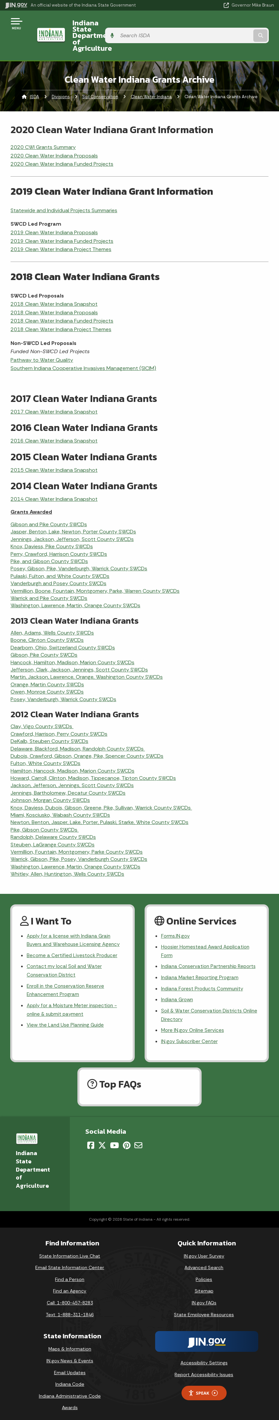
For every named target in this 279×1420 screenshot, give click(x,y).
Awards (70, 1403)
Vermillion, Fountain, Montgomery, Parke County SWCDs (77, 832)
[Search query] (234, 26)
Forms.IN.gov (176, 917)
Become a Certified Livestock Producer (73, 937)
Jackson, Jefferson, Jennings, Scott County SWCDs (72, 766)
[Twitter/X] (102, 1141)
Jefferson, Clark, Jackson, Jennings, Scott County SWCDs (79, 650)
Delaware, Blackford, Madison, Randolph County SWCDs (78, 729)
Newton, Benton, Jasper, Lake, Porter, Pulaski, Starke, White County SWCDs (99, 803)
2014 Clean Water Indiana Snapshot (54, 480)
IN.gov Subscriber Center (190, 1037)
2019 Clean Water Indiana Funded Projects (62, 221)
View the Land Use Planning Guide (67, 1011)
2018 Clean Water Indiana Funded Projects (62, 301)
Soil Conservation (100, 77)
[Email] (138, 1141)
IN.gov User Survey (204, 1251)
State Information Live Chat (69, 1251)
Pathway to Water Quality (42, 340)
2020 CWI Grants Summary (43, 128)
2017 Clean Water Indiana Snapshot (54, 392)
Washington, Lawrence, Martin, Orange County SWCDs (75, 586)
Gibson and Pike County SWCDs (49, 505)
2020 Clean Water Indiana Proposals (54, 136)
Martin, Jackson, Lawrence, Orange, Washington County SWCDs (87, 658)
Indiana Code (69, 1380)
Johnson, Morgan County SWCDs (50, 781)
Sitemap (204, 1287)
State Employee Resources (204, 1310)
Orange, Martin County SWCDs (47, 665)
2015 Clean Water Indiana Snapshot (54, 450)
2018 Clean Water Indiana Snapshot (54, 285)
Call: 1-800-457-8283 (70, 1298)
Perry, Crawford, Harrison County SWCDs (59, 534)
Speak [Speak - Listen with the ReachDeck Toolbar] (203, 1388)
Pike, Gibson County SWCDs (45, 810)
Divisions (61, 77)
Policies (204, 1275)
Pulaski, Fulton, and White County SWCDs (60, 557)
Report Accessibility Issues (204, 1370)
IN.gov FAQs (204, 1298)
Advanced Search (203, 1263)
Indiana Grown (178, 993)
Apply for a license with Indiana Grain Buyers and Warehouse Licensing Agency (76, 922)
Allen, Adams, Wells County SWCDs (52, 614)
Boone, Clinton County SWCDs (47, 621)
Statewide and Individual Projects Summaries (64, 191)
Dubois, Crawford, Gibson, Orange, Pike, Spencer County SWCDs (87, 736)
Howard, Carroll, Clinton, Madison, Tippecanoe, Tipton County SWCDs (93, 759)
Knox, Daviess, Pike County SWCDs (52, 527)
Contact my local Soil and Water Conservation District (65, 954)
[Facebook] (90, 1141)
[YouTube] (114, 1141)
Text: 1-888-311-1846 (70, 1310)
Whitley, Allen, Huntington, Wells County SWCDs (67, 855)
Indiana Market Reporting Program (201, 970)
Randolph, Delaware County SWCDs (53, 818)
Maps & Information (69, 1345)
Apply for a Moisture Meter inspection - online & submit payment (74, 995)
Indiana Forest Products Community (204, 981)
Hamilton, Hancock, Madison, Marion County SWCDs (72, 751)
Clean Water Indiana (151, 77)
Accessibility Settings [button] (204, 1358)
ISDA (34, 77)
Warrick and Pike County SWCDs (49, 579)
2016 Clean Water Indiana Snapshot (54, 421)
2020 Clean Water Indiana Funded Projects (62, 145)
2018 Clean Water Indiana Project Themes (61, 310)
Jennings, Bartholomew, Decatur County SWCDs (68, 773)
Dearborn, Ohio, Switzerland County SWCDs (63, 628)
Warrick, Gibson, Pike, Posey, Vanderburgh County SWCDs (79, 840)
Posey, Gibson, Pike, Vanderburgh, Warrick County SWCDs (79, 549)
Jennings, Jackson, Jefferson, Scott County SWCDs (72, 520)
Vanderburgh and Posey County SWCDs (58, 564)
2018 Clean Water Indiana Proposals (54, 293)
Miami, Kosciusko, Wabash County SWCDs (60, 795)
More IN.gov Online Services (193, 1025)
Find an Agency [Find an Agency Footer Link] (69, 1287)
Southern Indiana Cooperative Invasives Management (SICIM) (83, 349)
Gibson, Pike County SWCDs (44, 636)
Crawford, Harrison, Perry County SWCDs (59, 714)
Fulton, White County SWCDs (45, 744)
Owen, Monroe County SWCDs (47, 672)
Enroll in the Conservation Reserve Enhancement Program (67, 974)
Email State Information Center (69, 1263)
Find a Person (69, 1275)
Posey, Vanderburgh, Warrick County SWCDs (63, 680)
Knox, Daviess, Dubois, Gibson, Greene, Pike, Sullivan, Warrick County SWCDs (101, 788)
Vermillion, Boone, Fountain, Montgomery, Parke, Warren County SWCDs (95, 571)
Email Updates (70, 1368)
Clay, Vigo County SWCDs (42, 707)
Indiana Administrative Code (70, 1392)
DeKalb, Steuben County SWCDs (49, 722)
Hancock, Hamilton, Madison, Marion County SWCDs (72, 643)
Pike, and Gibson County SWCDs (49, 542)
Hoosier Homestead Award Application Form (207, 933)
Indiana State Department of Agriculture (114, 26)
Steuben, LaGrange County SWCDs (53, 825)
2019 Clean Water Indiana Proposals (54, 213)
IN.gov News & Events (69, 1356)
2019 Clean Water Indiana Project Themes (61, 230)
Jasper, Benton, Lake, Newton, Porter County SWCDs (73, 512)
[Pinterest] (126, 1141)
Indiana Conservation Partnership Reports (200, 954)
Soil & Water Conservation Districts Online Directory (203, 1009)
